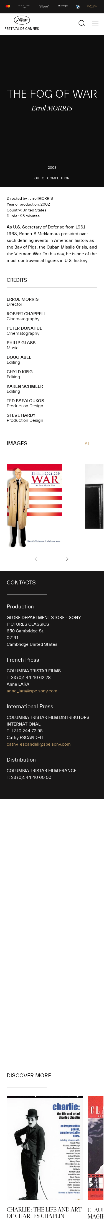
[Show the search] (81, 23)
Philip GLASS (21, 342)
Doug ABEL (19, 357)
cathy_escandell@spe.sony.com (39, 744)
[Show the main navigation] (95, 23)
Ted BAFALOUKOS (25, 400)
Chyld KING (20, 371)
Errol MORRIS (23, 299)
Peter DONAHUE (24, 328)
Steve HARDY (21, 415)
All (87, 443)
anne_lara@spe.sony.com (32, 690)
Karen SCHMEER (25, 386)
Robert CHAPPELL (26, 313)
